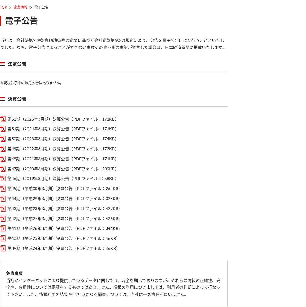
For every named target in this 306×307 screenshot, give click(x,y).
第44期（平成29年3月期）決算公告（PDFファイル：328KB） (64, 198)
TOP (3, 7)
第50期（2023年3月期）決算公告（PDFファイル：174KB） (63, 138)
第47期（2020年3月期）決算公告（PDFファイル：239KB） (63, 168)
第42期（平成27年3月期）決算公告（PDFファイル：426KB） (64, 218)
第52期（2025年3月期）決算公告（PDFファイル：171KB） (63, 118)
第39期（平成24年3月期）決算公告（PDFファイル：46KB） (63, 248)
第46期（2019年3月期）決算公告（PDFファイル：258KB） (63, 178)
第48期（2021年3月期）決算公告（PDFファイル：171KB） (63, 158)
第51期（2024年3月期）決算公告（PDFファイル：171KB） (63, 128)
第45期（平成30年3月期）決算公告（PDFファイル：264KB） (64, 188)
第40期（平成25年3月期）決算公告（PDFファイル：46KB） (63, 238)
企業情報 (21, 7)
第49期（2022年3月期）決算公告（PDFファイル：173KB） (63, 148)
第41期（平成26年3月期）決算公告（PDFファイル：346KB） (64, 228)
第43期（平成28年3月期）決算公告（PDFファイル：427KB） (64, 208)
